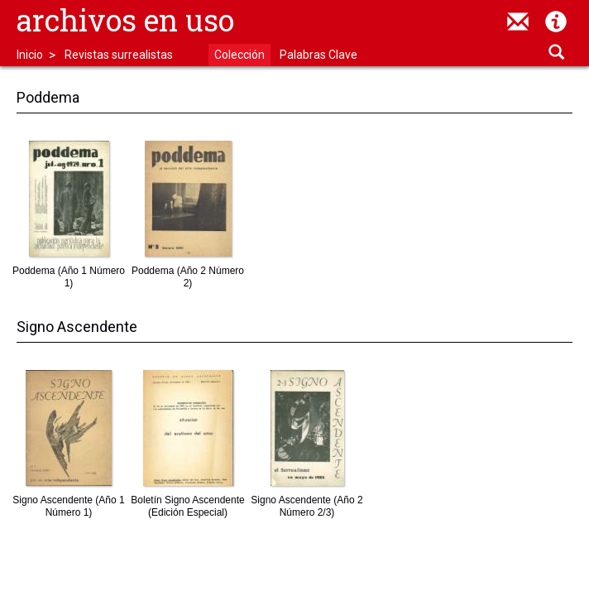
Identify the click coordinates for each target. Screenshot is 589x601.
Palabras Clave (318, 54)
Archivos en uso (125, 20)
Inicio (30, 54)
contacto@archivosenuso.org (517, 21)
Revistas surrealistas (119, 54)
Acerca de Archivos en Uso (555, 21)
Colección (239, 54)
